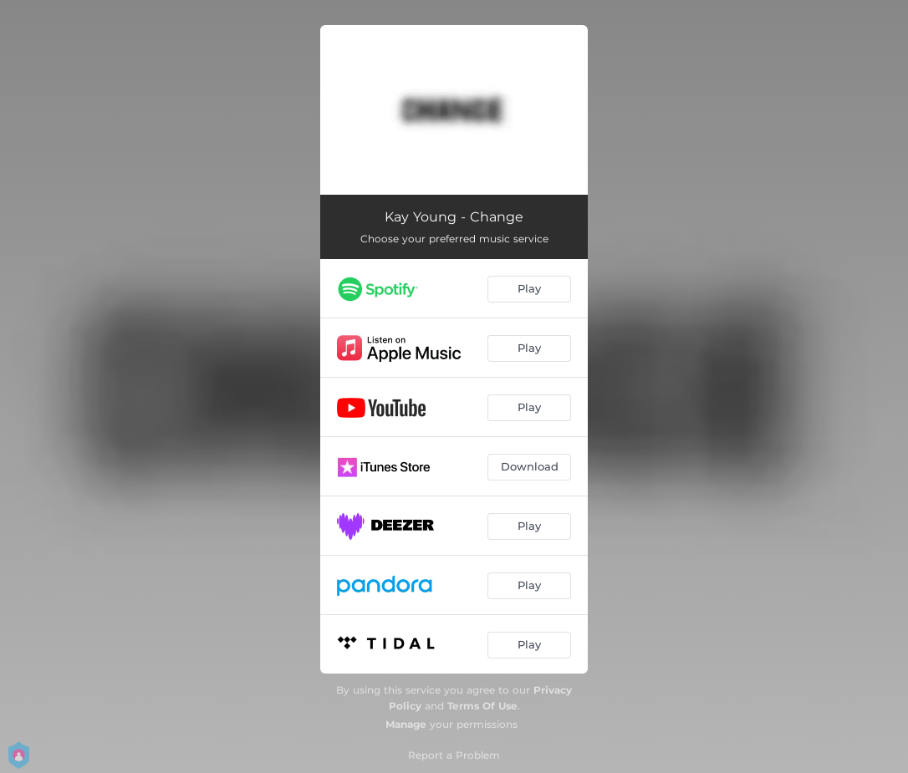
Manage (405, 724)
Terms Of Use (482, 705)
